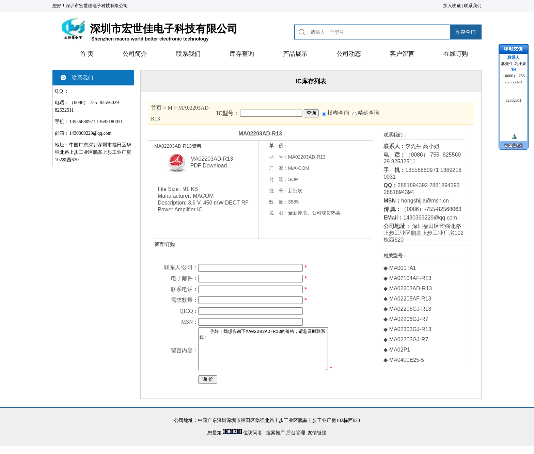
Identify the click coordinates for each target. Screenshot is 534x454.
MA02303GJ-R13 (410, 329)
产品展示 (295, 53)
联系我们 (473, 5)
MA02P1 (399, 350)
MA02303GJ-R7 (408, 339)
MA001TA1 (402, 268)
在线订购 (455, 53)
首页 (156, 108)
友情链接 (317, 440)
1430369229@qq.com (90, 133)
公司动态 (348, 53)
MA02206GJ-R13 (410, 309)
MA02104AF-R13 (410, 278)
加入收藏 (452, 5)
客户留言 (402, 53)
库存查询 (242, 53)
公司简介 (135, 53)
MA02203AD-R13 (410, 288)
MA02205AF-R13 (410, 299)
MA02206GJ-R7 (408, 319)
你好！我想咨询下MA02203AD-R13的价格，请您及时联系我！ (267, 352)
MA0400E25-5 (406, 360)
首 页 (87, 53)
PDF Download (208, 165)
